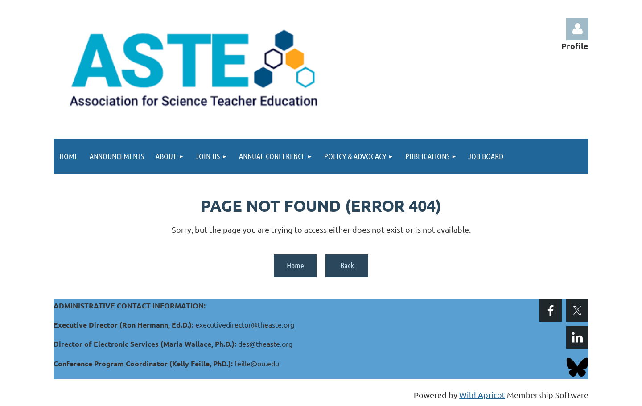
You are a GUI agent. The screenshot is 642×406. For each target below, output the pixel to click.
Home (295, 265)
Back (347, 265)
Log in (577, 29)
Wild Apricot (482, 394)
